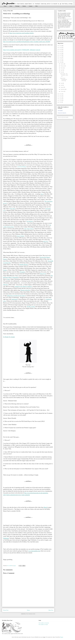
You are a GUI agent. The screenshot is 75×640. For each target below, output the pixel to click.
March (61, 67)
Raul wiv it (45, 241)
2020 (60, 62)
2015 (60, 51)
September (62, 89)
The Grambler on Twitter (43, 624)
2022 (60, 96)
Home (5, 6)
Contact (30, 6)
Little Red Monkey (21, 166)
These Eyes (43, 273)
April (61, 70)
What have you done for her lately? (16, 295)
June (61, 83)
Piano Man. (12, 208)
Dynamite (22, 272)
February (62, 65)
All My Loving (31, 306)
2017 (60, 55)
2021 (60, 93)
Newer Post (5, 610)
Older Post (50, 610)
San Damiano (30, 221)
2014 (60, 49)
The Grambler (60, 110)
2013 (60, 47)
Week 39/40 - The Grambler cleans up (64, 75)
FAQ (36, 6)
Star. (8, 279)
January (62, 63)
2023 (60, 98)
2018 (60, 57)
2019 (60, 60)
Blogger (61, 637)
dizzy (42, 194)
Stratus (5, 270)
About (10, 6)
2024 (60, 100)
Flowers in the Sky (25, 290)
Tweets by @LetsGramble (63, 117)
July (61, 85)
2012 (60, 45)
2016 (60, 53)
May (61, 72)
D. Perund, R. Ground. (9, 337)
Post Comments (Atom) (30, 613)
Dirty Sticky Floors (28, 228)
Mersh (45, 507)
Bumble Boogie (23, 264)
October (62, 91)
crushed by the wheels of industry (23, 286)
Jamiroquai (14, 299)
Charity (24, 6)
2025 (60, 102)
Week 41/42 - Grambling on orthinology (63, 79)
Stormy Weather (20, 236)
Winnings (17, 6)
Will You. (5, 284)
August (62, 87)
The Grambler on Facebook (44, 622)
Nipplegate (6, 538)
